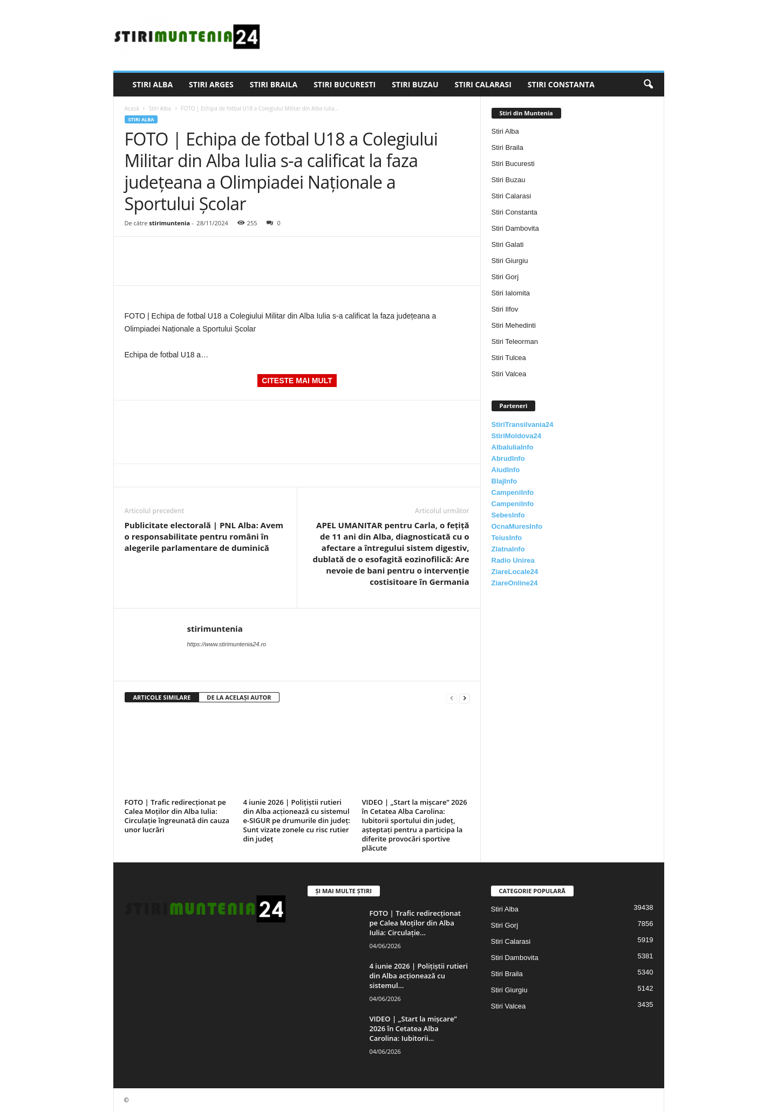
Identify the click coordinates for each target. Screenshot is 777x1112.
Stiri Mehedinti (514, 325)
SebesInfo (508, 515)
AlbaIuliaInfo (513, 447)
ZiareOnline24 (515, 583)
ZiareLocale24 (515, 572)
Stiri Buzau (415, 84)
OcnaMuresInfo (517, 526)
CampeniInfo (513, 492)
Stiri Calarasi (482, 84)
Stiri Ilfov (505, 309)
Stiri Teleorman (515, 341)
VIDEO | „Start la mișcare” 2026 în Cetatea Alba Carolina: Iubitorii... (413, 1028)
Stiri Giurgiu (510, 261)
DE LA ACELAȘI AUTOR (239, 697)
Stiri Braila (273, 84)
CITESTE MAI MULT (297, 380)
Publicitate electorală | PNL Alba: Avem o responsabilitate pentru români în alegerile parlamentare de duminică (204, 536)
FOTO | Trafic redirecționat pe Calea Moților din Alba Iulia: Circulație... (415, 922)
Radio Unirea (513, 560)
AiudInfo (506, 470)
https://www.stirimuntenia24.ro (227, 644)
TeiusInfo (507, 538)
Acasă (132, 108)
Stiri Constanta (561, 84)
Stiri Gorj (505, 277)
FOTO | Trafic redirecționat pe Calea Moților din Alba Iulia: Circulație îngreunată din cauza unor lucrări (177, 815)
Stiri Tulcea (509, 358)
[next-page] (464, 697)
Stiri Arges (211, 84)
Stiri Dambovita (515, 228)
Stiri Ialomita (511, 293)
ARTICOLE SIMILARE (162, 697)
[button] (648, 84)
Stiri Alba (153, 84)
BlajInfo (504, 481)
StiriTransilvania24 (523, 424)
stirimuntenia (169, 223)
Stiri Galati (508, 244)
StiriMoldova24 (516, 436)
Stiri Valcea (509, 374)
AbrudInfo (508, 458)
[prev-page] (451, 697)
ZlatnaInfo (508, 549)
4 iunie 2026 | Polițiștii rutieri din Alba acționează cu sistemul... (419, 975)
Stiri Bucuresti (344, 84)
